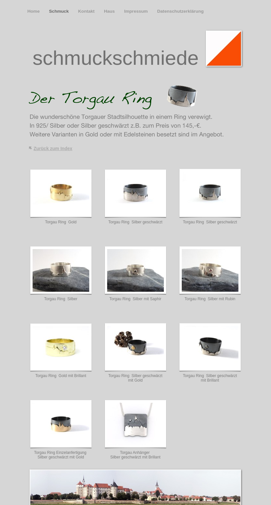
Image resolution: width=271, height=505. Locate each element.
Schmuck (59, 11)
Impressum (136, 11)
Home (34, 11)
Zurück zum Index (53, 148)
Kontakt (87, 11)
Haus (110, 11)
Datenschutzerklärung (180, 11)
